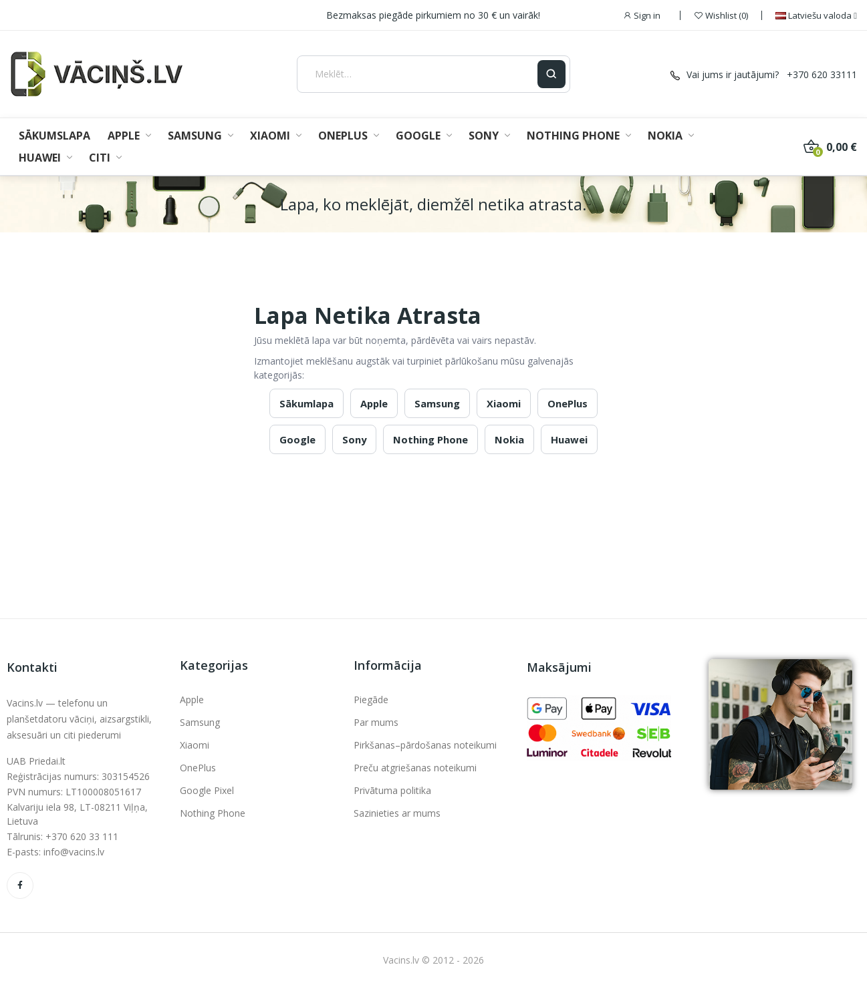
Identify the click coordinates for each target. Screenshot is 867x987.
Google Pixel (207, 790)
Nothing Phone (430, 439)
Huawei (569, 439)
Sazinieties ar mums (397, 813)
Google (297, 439)
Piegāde (371, 699)
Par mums (376, 722)
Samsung (437, 403)
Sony (354, 439)
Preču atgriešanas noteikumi (415, 767)
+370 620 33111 (822, 74)
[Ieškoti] (551, 74)
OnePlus (567, 403)
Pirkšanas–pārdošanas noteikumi (425, 745)
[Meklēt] (417, 74)
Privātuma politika (392, 790)
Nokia (509, 439)
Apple (374, 403)
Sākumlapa (306, 403)
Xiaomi (504, 403)
